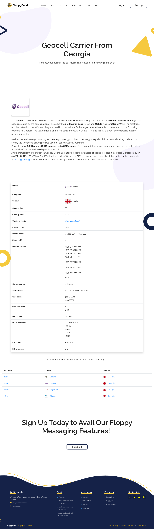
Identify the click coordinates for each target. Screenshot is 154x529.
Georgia (109, 377)
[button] (63, 5)
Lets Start (77, 447)
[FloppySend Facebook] (130, 497)
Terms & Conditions (127, 525)
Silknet (50, 396)
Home (43, 5)
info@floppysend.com (20, 503)
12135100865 (17, 506)
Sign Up (139, 5)
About (53, 5)
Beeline (50, 377)
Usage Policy (141, 525)
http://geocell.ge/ (23, 159)
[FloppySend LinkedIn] (144, 497)
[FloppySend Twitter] (134, 497)
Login (121, 5)
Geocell (50, 383)
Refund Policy (113, 525)
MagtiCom (51, 389)
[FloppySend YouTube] (139, 497)
